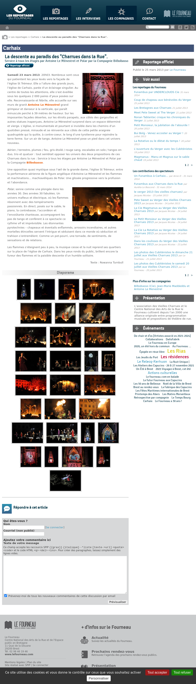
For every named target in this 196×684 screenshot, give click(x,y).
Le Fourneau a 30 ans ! (168, 401)
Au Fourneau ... (181, 346)
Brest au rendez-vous (146, 387)
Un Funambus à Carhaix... (151, 175)
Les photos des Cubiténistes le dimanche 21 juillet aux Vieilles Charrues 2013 (163, 254)
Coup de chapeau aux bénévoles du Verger (162, 99)
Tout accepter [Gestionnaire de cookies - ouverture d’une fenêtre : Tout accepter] (157, 672)
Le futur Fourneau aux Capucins (162, 380)
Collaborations (154, 339)
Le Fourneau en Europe (162, 343)
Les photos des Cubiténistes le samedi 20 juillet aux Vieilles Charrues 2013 (161, 265)
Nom (6, 524)
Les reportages (19, 37)
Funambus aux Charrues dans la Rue (159, 183)
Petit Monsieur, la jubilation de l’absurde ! (161, 125)
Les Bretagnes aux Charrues (153, 107)
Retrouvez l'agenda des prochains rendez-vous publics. (124, 656)
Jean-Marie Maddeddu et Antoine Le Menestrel (162, 287)
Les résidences (175, 356)
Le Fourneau (178, 69)
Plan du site (34, 663)
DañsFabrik (172, 339)
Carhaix (35, 37)
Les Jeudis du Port (147, 357)
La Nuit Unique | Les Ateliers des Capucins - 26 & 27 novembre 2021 (163, 363)
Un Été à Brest (144, 369)
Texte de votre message (21, 543)
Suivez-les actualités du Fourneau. (111, 642)
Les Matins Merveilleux (176, 394)
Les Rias (176, 351)
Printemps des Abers (147, 394)
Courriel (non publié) (19, 530)
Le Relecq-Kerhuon (152, 361)
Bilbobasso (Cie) (145, 286)
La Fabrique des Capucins (176, 387)
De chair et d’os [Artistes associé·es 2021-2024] (162, 336)
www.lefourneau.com (19, 655)
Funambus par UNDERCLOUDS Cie (156, 92)
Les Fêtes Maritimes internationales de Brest (162, 390)
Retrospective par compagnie (151, 397)
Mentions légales (15, 663)
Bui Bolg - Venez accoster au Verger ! (159, 133)
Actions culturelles (162, 373)
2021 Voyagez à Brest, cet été (173, 369)
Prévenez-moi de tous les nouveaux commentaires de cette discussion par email (61, 597)
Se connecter (54, 527)
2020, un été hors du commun (152, 346)
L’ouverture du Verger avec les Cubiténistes (163, 148)
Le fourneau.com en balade (162, 376)
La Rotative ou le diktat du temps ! (157, 140)
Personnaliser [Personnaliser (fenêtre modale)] (99, 678)
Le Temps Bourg (181, 397)
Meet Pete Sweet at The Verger (154, 112)
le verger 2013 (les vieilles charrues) (158, 191)
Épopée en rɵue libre (152, 352)
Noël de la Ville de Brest (177, 383)
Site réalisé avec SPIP (17, 666)
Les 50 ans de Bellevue (147, 383)
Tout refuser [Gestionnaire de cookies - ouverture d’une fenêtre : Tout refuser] (182, 672)
